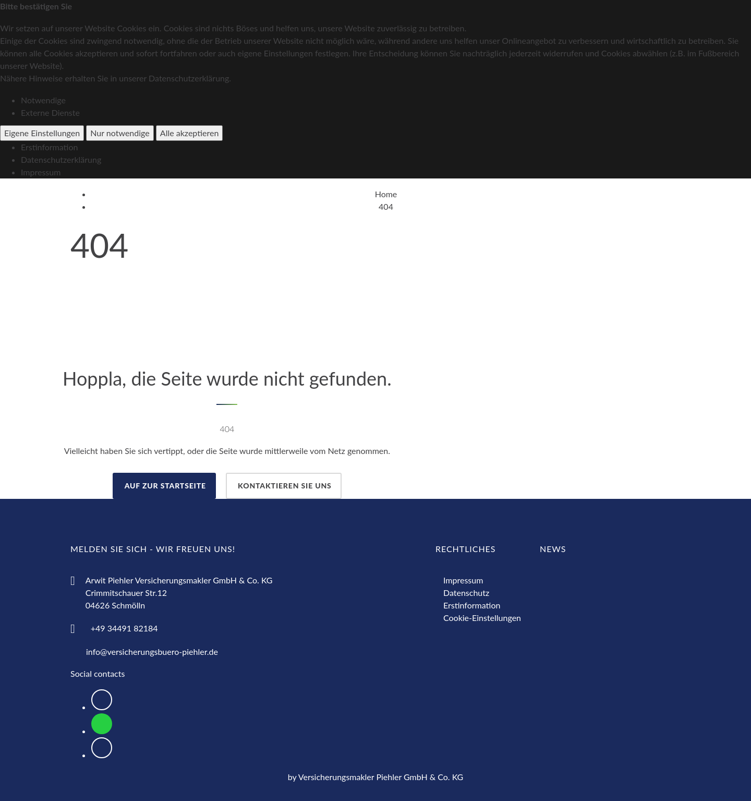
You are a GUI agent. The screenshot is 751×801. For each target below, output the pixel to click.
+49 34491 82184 (124, 628)
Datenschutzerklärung (61, 159)
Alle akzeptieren (189, 133)
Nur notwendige (119, 133)
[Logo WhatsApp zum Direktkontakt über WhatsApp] (101, 723)
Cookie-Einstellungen (482, 618)
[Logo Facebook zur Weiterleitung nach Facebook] (101, 699)
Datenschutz (466, 592)
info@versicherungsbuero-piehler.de (152, 651)
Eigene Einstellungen (42, 133)
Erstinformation (49, 147)
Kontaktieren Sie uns (284, 485)
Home (386, 194)
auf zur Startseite (164, 485)
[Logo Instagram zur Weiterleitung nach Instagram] (101, 747)
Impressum (40, 172)
